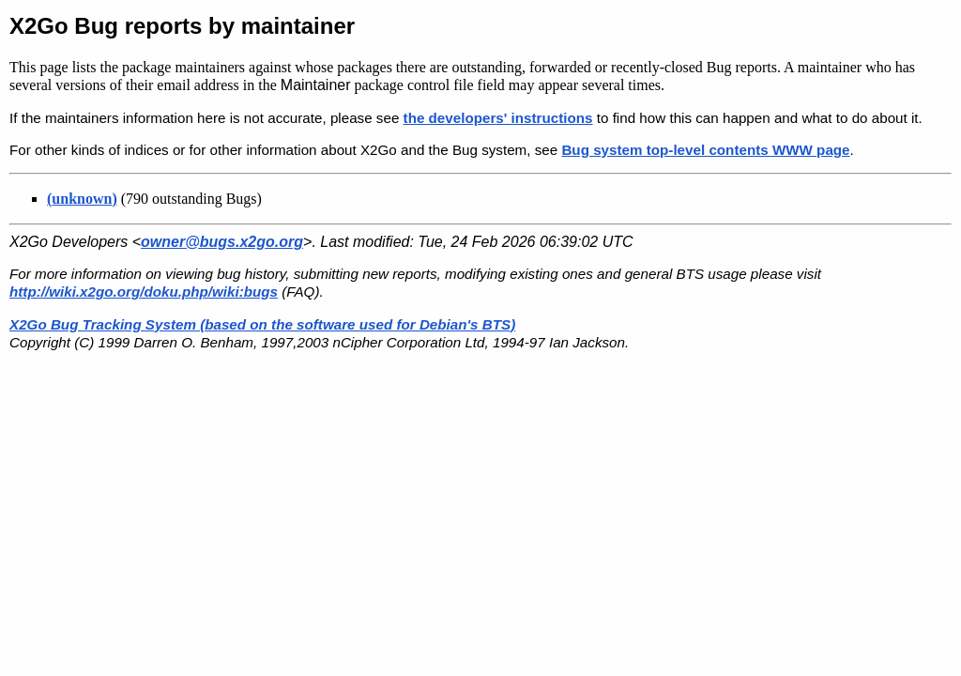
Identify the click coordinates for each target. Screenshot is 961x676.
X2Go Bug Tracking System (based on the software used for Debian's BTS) (262, 324)
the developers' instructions (498, 118)
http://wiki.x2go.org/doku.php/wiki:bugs (143, 292)
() (82, 199)
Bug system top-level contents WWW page (705, 150)
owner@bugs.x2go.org (222, 242)
